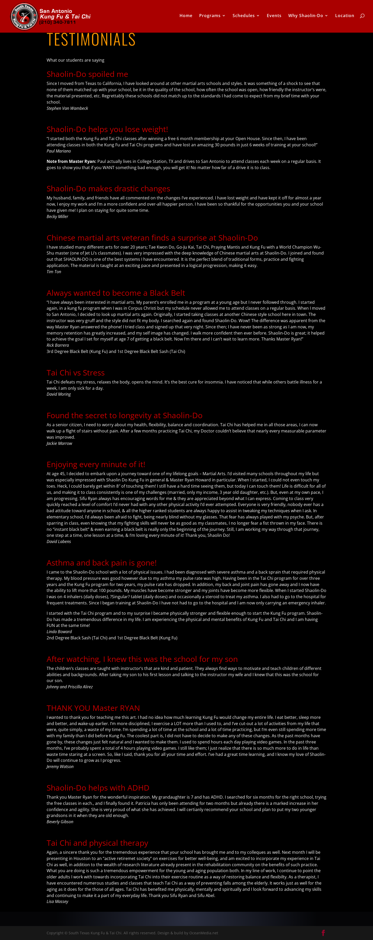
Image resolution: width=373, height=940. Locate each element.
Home (186, 17)
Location (344, 17)
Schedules (244, 17)
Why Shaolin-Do (305, 17)
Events (274, 17)
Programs (210, 17)
